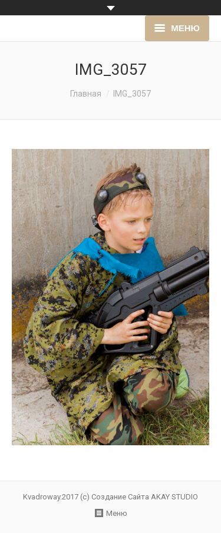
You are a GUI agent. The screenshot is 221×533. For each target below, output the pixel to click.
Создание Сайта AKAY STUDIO (144, 496)
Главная (85, 93)
